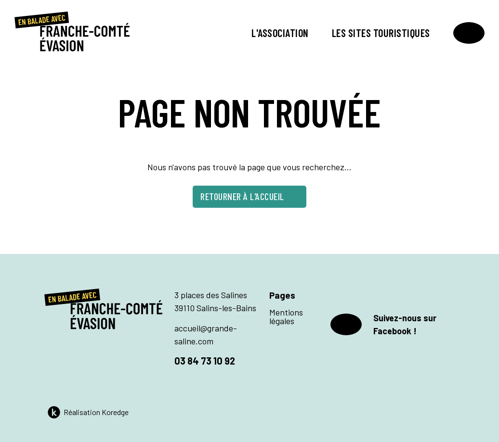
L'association (280, 32)
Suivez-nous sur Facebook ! (383, 324)
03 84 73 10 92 (204, 360)
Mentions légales (286, 316)
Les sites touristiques (381, 32)
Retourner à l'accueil (249, 196)
